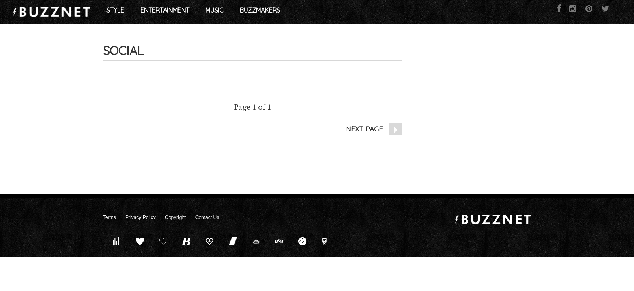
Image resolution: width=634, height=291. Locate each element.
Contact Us (207, 217)
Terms (109, 217)
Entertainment (263, 12)
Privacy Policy (140, 217)
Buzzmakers (359, 12)
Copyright (175, 217)
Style (214, 12)
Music (313, 12)
